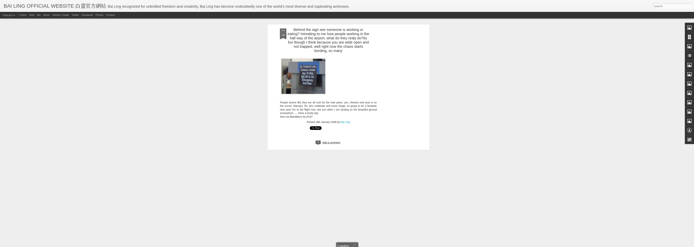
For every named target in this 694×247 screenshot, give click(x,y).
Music (46, 15)
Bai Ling (345, 43)
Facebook (87, 15)
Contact (110, 15)
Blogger (369, 245)
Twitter (75, 15)
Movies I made (60, 15)
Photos (99, 15)
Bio (39, 15)
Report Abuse (380, 245)
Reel (32, 15)
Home (23, 15)
